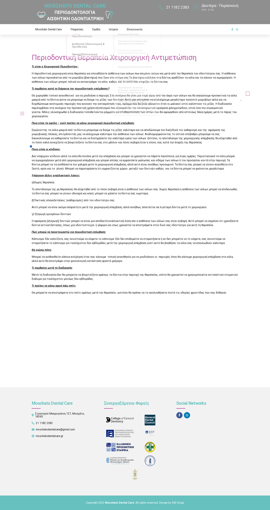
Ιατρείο (113, 29)
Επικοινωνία (134, 29)
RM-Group (178, 502)
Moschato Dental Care (48, 29)
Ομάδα (96, 29)
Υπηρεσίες (77, 29)
